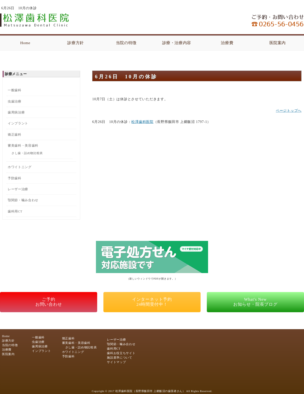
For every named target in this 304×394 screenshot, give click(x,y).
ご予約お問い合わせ (48, 302)
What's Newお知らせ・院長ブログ (255, 302)
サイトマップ (116, 362)
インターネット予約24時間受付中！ (152, 302)
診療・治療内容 (176, 43)
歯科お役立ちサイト (121, 353)
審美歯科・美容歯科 (23, 145)
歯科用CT (15, 211)
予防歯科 (14, 178)
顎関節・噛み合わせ (23, 200)
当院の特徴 (126, 43)
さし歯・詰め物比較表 (27, 153)
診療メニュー (16, 74)
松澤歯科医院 (142, 122)
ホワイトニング (20, 167)
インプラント (18, 123)
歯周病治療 (16, 112)
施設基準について (119, 357)
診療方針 (75, 43)
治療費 (227, 43)
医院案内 (277, 43)
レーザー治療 (18, 189)
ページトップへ (289, 110)
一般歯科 (14, 90)
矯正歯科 (14, 134)
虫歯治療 (14, 101)
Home (25, 43)
